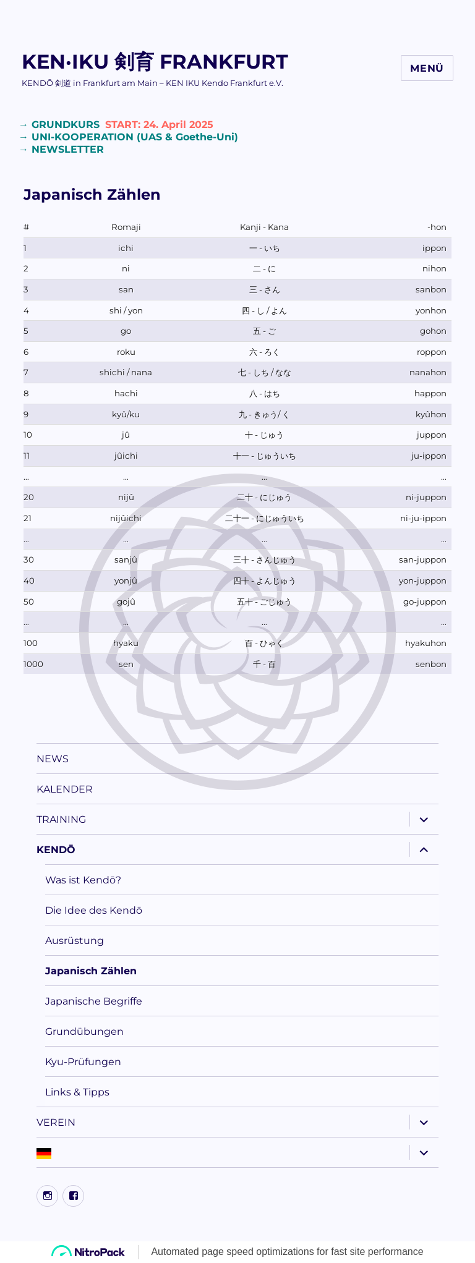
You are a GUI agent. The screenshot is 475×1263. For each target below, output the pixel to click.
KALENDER (64, 789)
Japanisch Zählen (91, 971)
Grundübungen (84, 1031)
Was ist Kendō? (83, 880)
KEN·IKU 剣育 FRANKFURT (155, 61)
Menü (427, 68)
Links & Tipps (77, 1092)
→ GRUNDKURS (117, 124)
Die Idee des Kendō (93, 910)
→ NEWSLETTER (61, 149)
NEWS (52, 759)
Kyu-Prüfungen (83, 1062)
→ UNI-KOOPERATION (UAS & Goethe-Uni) (128, 137)
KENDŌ (55, 850)
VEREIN (55, 1122)
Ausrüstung (74, 940)
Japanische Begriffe (93, 1001)
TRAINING (61, 819)
